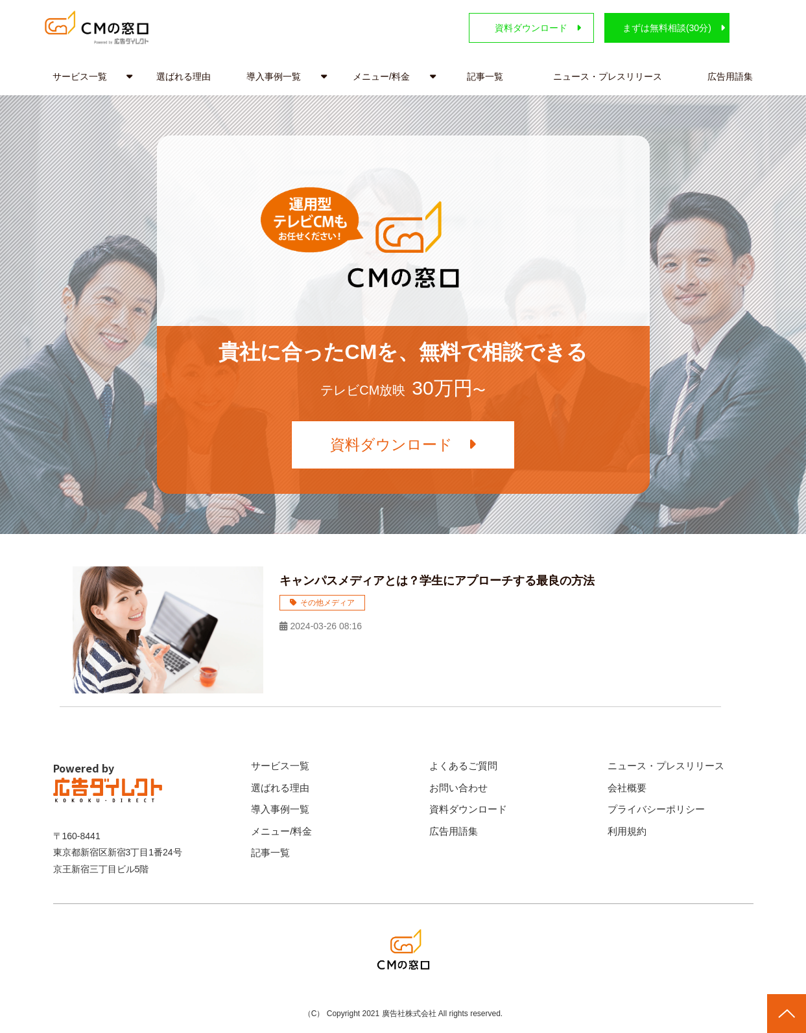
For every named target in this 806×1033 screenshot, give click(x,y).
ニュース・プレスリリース (607, 76)
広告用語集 (730, 76)
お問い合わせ (458, 787)
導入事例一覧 (273, 76)
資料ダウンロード (517, 28)
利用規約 (627, 831)
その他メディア (327, 603)
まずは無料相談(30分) (661, 28)
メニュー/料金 (381, 76)
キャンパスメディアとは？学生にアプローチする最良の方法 (437, 581)
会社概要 (627, 787)
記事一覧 (485, 76)
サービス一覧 (80, 76)
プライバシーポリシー (656, 809)
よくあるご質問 (463, 766)
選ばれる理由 (183, 76)
